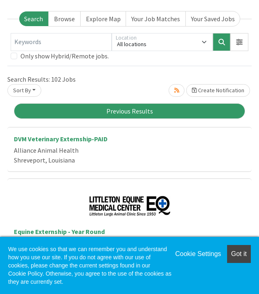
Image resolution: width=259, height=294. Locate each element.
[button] (239, 42)
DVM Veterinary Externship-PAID (61, 139)
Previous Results (129, 111)
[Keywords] (61, 42)
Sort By (22, 90)
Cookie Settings (198, 253)
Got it (239, 253)
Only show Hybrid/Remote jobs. (64, 56)
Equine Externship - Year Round (59, 231)
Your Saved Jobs (213, 19)
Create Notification (218, 90)
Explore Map (103, 19)
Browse (64, 19)
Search (33, 19)
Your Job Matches (155, 19)
